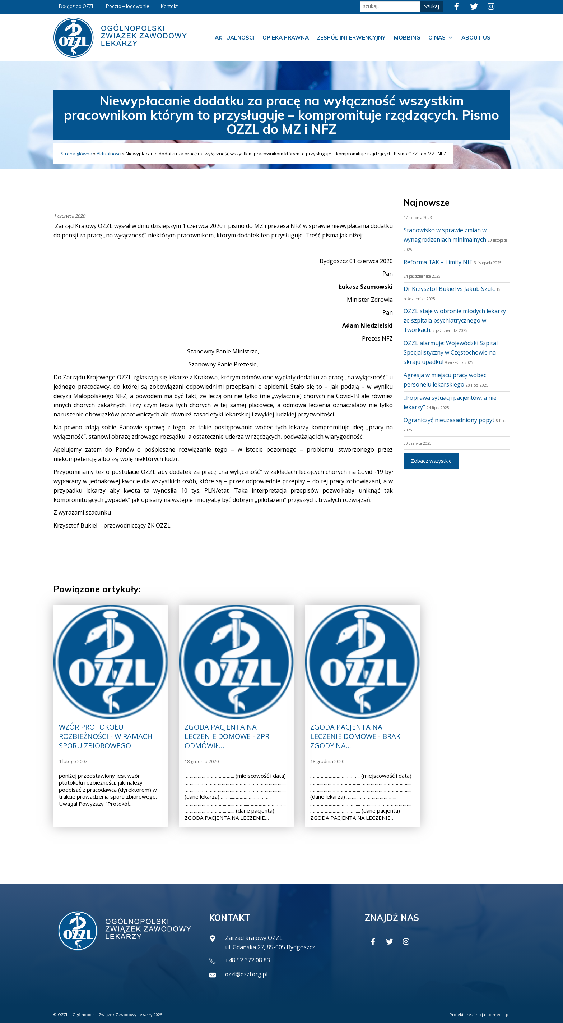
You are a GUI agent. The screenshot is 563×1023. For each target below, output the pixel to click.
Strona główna (76, 153)
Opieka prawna (285, 37)
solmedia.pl (498, 1014)
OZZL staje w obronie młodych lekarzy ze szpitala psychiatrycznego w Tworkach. (455, 320)
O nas (440, 38)
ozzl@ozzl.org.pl (247, 974)
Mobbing (407, 37)
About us (475, 37)
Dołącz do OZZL (76, 6)
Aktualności (234, 37)
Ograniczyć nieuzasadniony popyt (449, 420)
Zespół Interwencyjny (351, 37)
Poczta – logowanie (127, 6)
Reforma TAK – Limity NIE (438, 262)
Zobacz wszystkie (431, 460)
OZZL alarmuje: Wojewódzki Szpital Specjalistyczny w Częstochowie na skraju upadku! (451, 352)
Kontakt (169, 6)
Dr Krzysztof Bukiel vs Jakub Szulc (449, 289)
